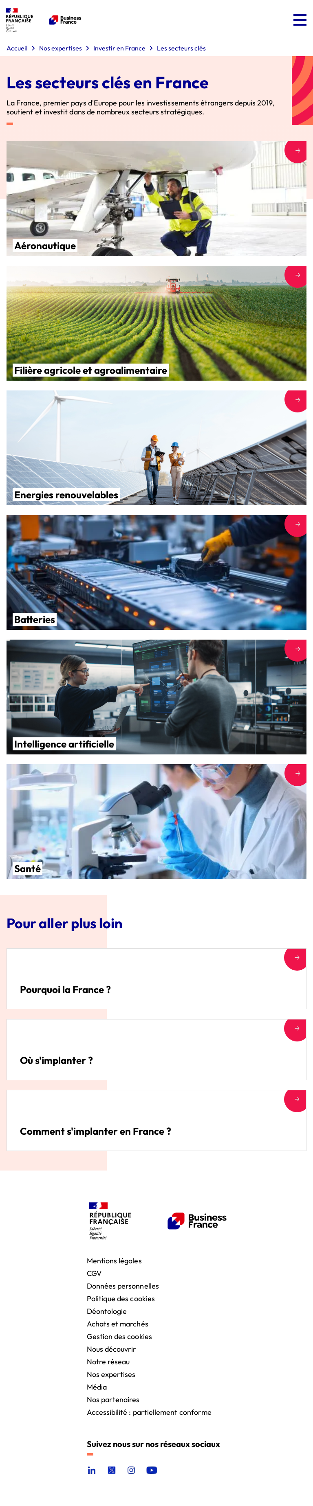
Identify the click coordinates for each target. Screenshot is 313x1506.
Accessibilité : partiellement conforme (149, 1412)
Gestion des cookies (119, 1336)
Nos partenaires (113, 1399)
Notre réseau (108, 1361)
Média (97, 1386)
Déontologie (107, 1311)
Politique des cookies (121, 1298)
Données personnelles (123, 1285)
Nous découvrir (112, 1349)
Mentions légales (114, 1260)
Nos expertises (111, 1374)
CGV (94, 1273)
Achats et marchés (117, 1323)
